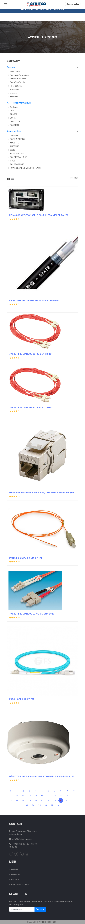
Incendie (13, 93)
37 (52, 805)
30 (61, 800)
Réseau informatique (18, 75)
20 (67, 795)
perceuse (13, 135)
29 (54, 800)
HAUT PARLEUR (16, 153)
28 (48, 800)
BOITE (12, 118)
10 (73, 791)
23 (17, 800)
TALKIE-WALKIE (16, 164)
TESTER (13, 114)
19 (61, 795)
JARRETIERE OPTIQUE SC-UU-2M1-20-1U (30, 354)
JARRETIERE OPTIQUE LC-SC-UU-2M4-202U (31, 614)
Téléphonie (14, 71)
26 (36, 800)
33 (27, 805)
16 (42, 795)
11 (10, 795)
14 (29, 795)
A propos (14, 874)
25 (29, 800)
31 (67, 800)
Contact (14, 879)
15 (36, 795)
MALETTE (13, 143)
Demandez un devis (19, 884)
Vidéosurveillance (17, 79)
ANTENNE (13, 146)
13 (23, 795)
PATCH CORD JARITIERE (22, 699)
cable (11, 150)
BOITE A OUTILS (16, 139)
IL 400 (11, 161)
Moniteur (13, 97)
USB (11, 111)
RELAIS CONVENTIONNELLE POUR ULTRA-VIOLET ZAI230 (38, 215)
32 (73, 800)
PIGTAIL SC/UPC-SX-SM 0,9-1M (25, 558)
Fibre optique (15, 86)
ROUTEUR (13, 125)
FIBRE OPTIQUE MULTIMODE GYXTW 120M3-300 (34, 300)
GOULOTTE (14, 121)
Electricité (13, 89)
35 (39, 805)
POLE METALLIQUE (17, 157)
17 (48, 795)
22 (10, 800)
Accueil (34, 37)
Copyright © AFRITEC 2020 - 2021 (42, 922)
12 (17, 795)
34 (33, 805)
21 (73, 795)
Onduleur (13, 107)
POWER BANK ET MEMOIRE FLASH (24, 168)
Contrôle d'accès (16, 82)
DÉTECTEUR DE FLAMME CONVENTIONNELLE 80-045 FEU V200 (41, 776)
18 (54, 795)
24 (23, 800)
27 (42, 800)
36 (46, 805)
